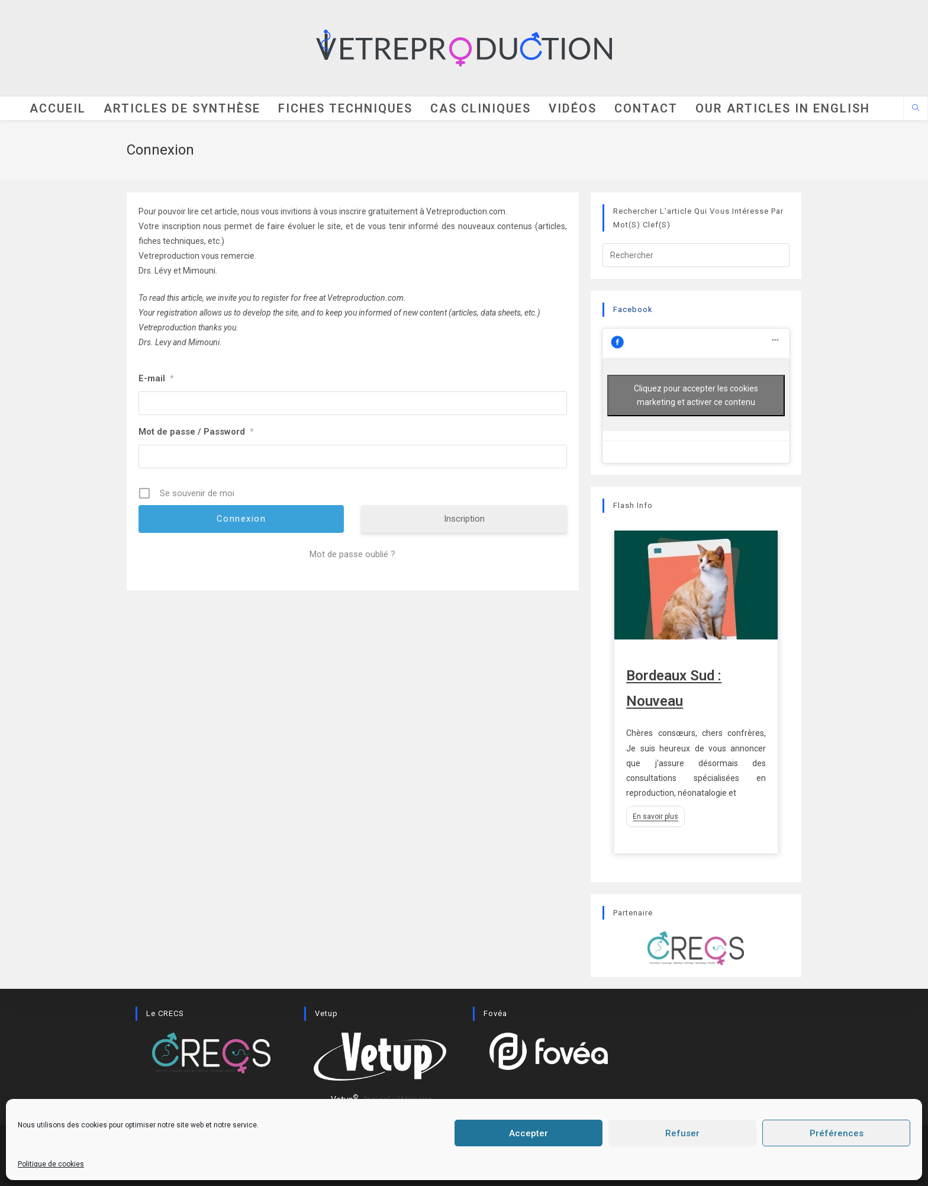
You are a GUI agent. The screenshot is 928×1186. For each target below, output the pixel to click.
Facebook (633, 309)
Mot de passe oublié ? (352, 554)
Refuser (682, 1133)
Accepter (528, 1133)
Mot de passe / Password (195, 431)
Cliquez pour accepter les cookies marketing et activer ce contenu (696, 395)
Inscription (464, 518)
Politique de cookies (51, 1164)
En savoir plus (655, 816)
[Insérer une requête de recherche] (696, 255)
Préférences (836, 1133)
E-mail (155, 378)
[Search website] (915, 108)
